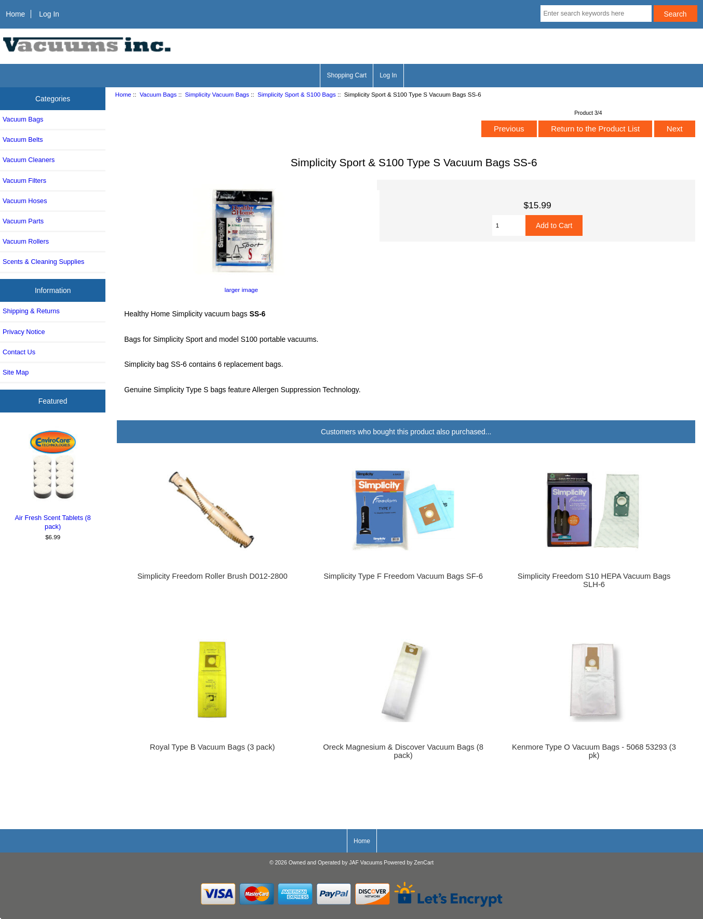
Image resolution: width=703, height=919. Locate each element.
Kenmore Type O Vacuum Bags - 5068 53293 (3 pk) (594, 751)
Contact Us (19, 352)
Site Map (16, 372)
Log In (49, 14)
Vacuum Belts (23, 139)
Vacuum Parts (23, 221)
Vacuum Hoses (25, 201)
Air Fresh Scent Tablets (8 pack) (53, 478)
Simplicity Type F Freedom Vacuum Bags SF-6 (403, 576)
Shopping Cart (347, 75)
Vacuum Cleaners (29, 160)
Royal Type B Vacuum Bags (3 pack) (212, 747)
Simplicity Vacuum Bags (217, 94)
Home (15, 14)
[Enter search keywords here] (595, 13)
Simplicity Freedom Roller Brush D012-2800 (212, 576)
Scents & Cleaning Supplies (43, 261)
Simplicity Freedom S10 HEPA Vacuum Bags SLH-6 (594, 580)
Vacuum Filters (24, 180)
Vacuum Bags (158, 94)
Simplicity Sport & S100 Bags (297, 94)
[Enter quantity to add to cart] (508, 225)
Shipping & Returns (31, 311)
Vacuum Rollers (26, 241)
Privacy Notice (24, 332)
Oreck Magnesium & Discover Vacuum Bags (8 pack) (403, 751)
